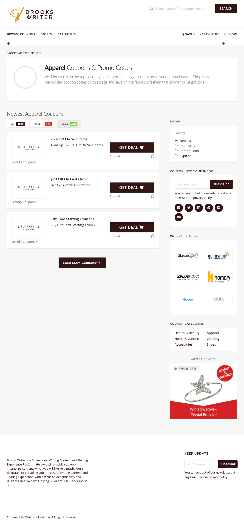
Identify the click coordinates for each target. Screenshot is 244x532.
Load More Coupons (81, 263)
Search (226, 8)
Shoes (211, 344)
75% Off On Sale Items (69, 139)
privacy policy (202, 198)
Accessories (184, 344)
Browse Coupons (21, 34)
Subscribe (221, 184)
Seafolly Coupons (24, 162)
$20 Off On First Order (69, 179)
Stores (46, 34)
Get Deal (131, 147)
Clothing (213, 338)
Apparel (213, 333)
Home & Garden (187, 338)
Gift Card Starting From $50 (73, 219)
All (18, 124)
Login (230, 34)
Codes (43, 124)
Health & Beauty (187, 333)
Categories (67, 34)
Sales (69, 124)
